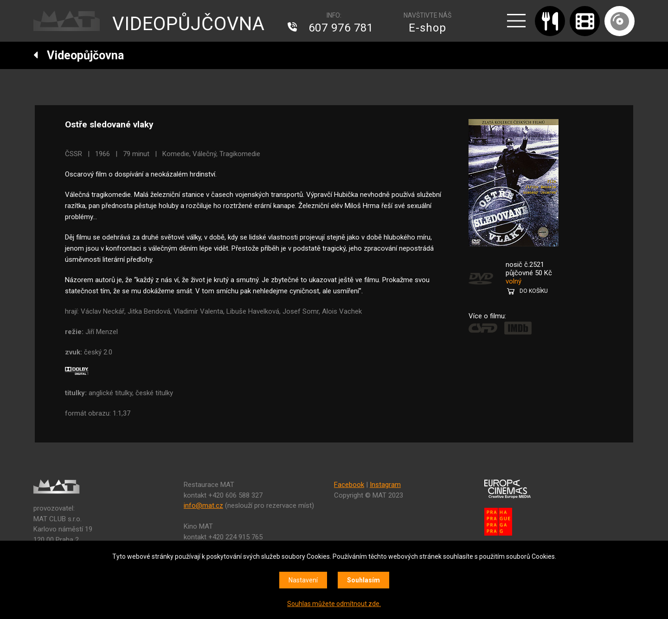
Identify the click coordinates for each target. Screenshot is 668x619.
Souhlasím (363, 580)
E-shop (427, 27)
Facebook (349, 484)
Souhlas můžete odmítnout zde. (334, 603)
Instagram (385, 484)
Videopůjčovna (78, 55)
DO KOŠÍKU (534, 291)
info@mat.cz (203, 505)
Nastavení (303, 580)
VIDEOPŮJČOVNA (188, 24)
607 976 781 (340, 27)
